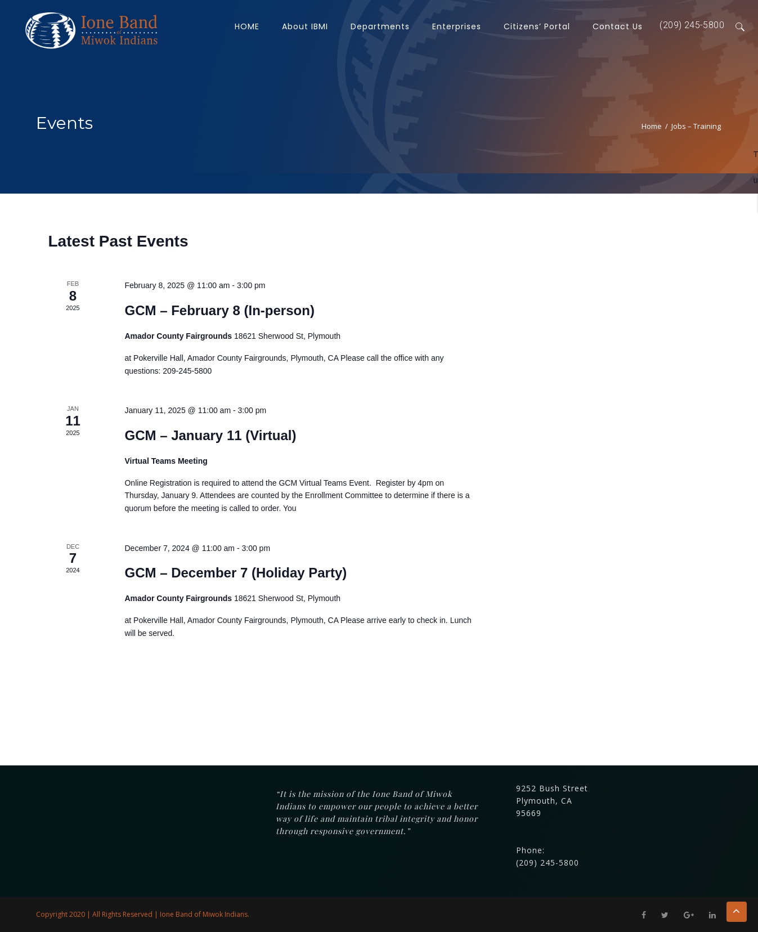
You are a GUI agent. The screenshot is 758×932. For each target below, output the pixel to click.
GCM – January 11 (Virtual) (210, 435)
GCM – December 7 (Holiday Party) (235, 572)
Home (652, 126)
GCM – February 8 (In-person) (219, 310)
